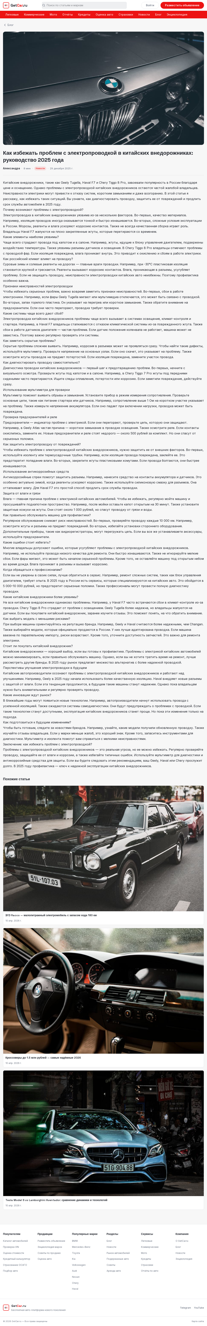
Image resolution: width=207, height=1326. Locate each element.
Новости (144, 14)
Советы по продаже (49, 1253)
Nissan (76, 1276)
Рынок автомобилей (118, 1253)
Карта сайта (198, 1321)
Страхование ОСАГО (15, 1265)
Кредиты (84, 14)
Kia (73, 1258)
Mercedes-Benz (81, 1247)
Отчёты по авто (149, 1270)
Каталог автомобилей (15, 1240)
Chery (75, 1282)
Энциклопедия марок (50, 1247)
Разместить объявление (182, 5)
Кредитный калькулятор (16, 1258)
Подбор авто (10, 1270)
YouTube (199, 1307)
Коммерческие (34, 14)
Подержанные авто (118, 1258)
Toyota (76, 1253)
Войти (150, 5)
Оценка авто (104, 14)
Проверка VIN (11, 1247)
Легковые (12, 14)
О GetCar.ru (182, 1240)
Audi (74, 1270)
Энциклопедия (177, 14)
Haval (75, 1288)
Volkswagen (79, 1265)
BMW (75, 1240)
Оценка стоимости (13, 1253)
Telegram (185, 1307)
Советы (111, 1265)
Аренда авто (114, 1270)
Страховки (126, 14)
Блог (158, 14)
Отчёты (67, 14)
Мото (53, 14)
